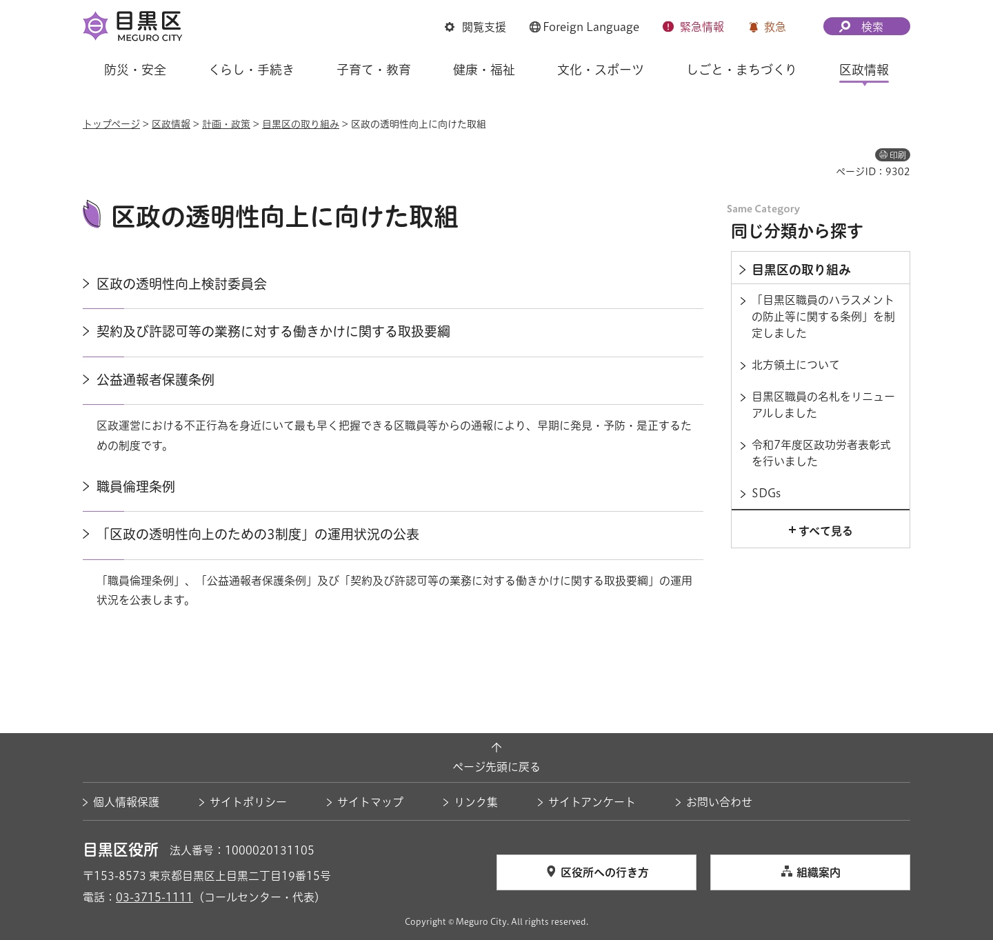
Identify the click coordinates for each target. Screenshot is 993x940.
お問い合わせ (719, 802)
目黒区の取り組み (300, 124)
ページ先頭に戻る (496, 766)
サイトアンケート (592, 802)
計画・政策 (226, 124)
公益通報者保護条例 (155, 379)
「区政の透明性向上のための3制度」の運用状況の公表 (258, 534)
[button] (475, 27)
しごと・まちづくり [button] (741, 69)
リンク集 (476, 802)
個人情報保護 (126, 802)
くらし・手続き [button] (251, 69)
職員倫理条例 (136, 486)
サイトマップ (370, 802)
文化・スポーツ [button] (600, 69)
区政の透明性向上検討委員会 (182, 283)
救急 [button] (775, 26)
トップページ (111, 124)
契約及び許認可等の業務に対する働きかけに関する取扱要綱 (273, 331)
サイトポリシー (248, 802)
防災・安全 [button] (135, 69)
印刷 (898, 155)
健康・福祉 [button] (484, 69)
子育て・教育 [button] (374, 69)
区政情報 (171, 124)
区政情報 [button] (864, 69)
